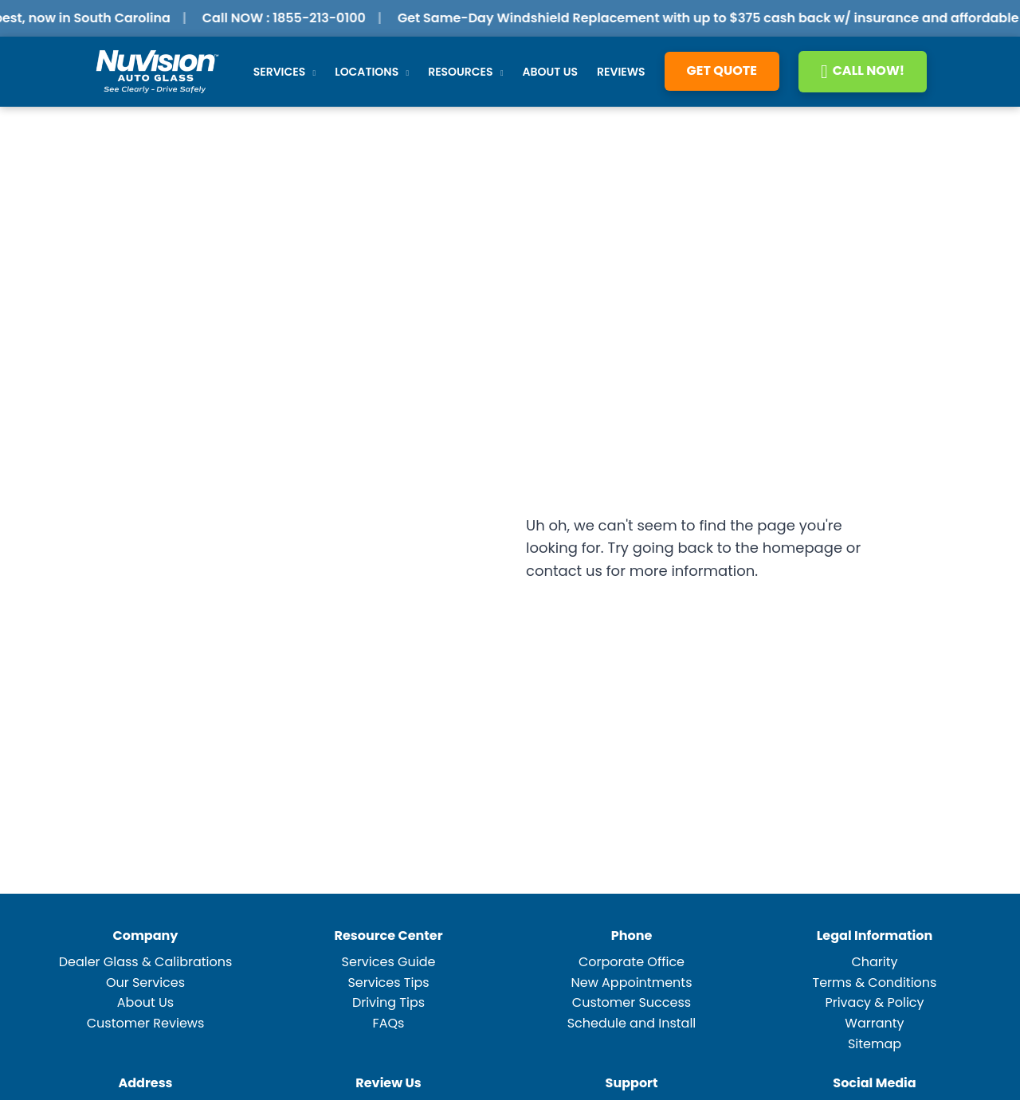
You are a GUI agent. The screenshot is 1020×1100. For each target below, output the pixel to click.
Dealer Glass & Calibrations (146, 962)
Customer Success (631, 1002)
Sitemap (874, 1044)
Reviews (621, 72)
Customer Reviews (146, 1023)
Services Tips (388, 982)
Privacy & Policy (874, 1002)
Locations (372, 72)
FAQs (389, 1023)
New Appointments (631, 982)
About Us (550, 72)
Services (284, 72)
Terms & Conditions (875, 982)
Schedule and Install (631, 1023)
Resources (465, 72)
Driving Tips (388, 1002)
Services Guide (389, 962)
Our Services (145, 982)
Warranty (874, 1023)
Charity (874, 962)
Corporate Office (632, 962)
